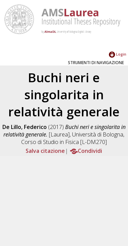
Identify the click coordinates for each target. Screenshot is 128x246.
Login (117, 54)
